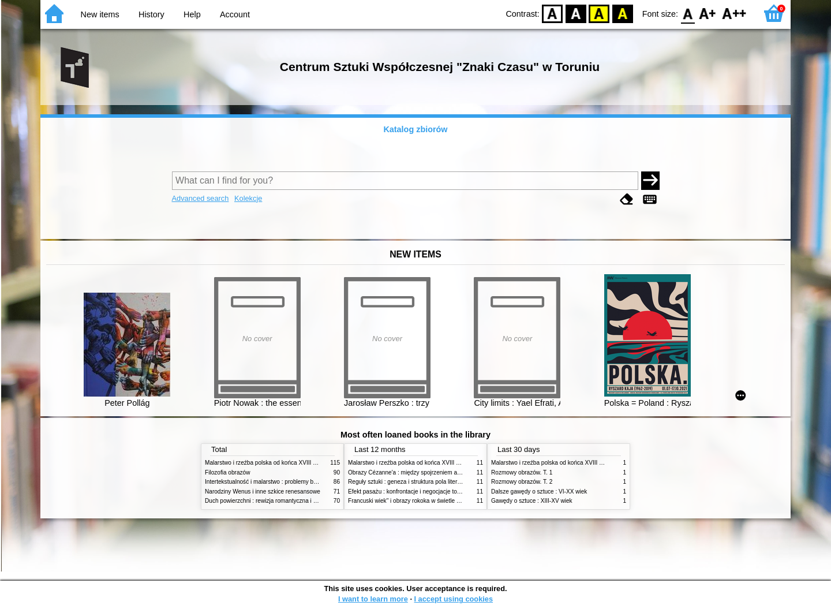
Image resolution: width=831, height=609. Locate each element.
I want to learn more (373, 599)
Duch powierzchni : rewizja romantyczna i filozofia (269, 501)
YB (599, 13)
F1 (707, 13)
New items (100, 14)
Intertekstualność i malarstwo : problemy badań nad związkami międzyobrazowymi (311, 482)
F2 (734, 13)
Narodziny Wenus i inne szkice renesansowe (262, 491)
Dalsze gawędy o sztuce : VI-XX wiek (539, 491)
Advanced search (200, 198)
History (151, 14)
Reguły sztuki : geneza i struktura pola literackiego (412, 482)
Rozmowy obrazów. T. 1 (521, 472)
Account (235, 14)
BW (575, 13)
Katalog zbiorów (415, 129)
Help (192, 14)
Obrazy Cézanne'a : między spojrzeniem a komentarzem (421, 472)
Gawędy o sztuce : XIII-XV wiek (531, 501)
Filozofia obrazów (227, 472)
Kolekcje (248, 198)
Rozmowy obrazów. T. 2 (521, 482)
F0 (687, 13)
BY (622, 13)
